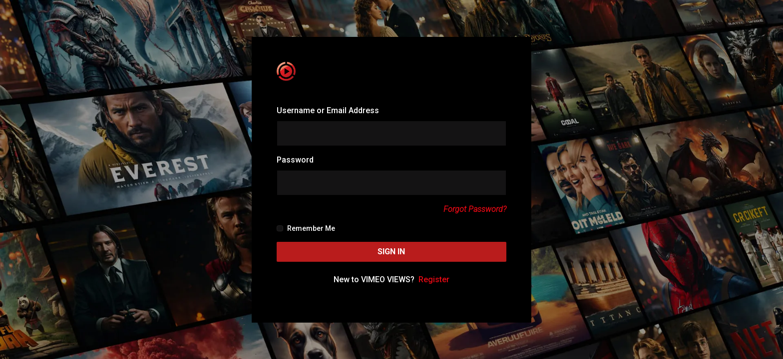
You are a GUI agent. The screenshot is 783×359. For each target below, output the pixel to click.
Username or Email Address (328, 110)
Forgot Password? (474, 209)
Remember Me (306, 228)
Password (295, 160)
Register (433, 279)
